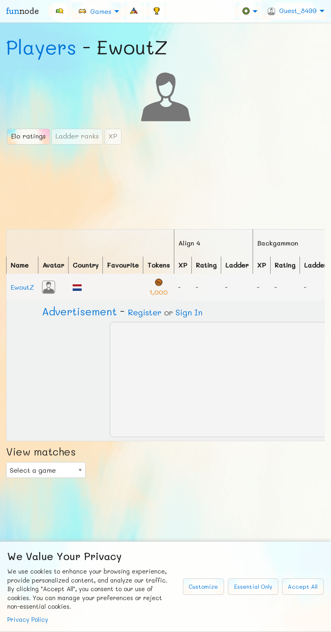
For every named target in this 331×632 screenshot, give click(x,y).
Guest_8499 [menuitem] (292, 10)
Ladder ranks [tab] (77, 136)
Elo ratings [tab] (28, 136)
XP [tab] (113, 136)
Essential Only (253, 586)
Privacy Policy (27, 619)
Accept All (303, 586)
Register (145, 312)
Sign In (188, 312)
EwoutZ (22, 287)
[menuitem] (59, 11)
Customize (203, 586)
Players (41, 47)
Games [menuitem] (94, 11)
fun (22, 11)
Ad (79, 311)
